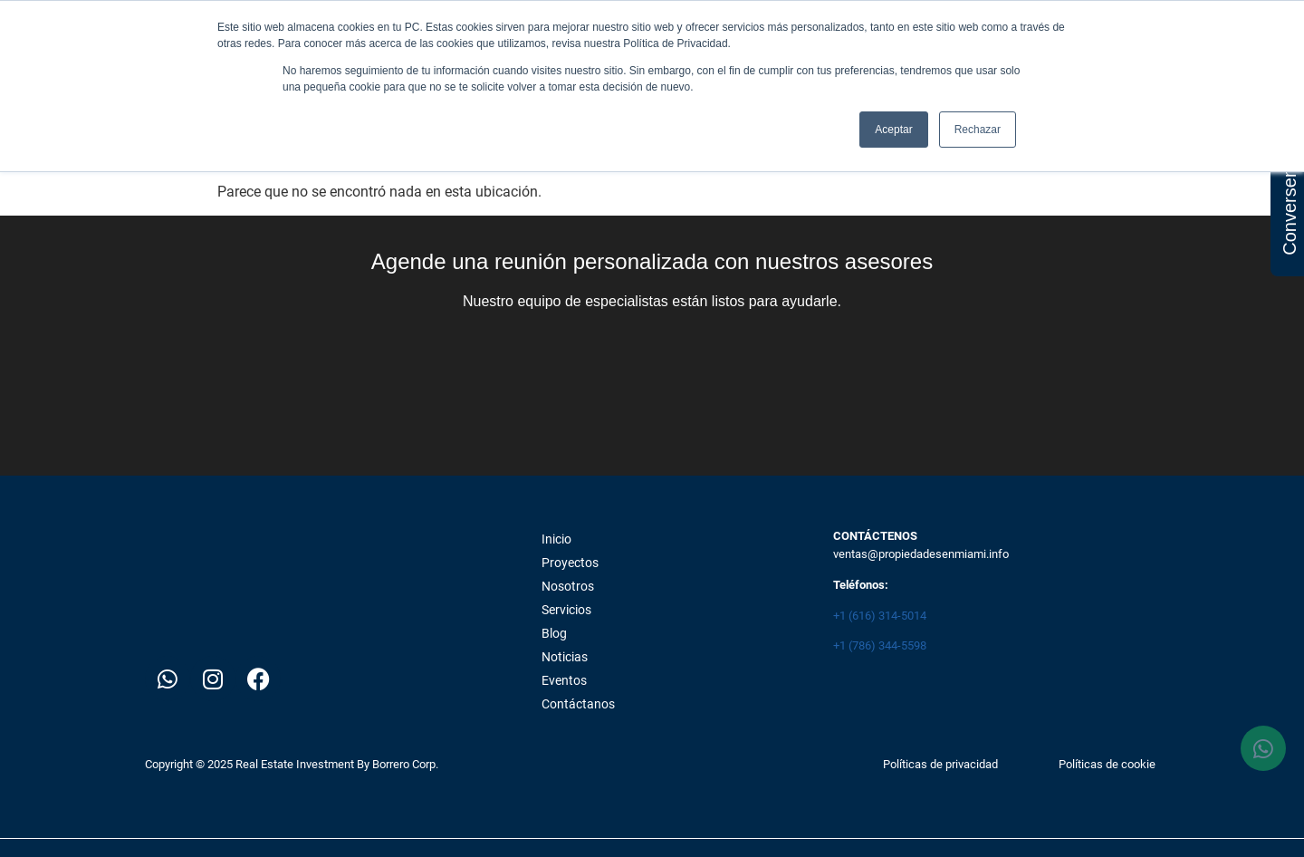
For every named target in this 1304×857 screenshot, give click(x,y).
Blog (554, 633)
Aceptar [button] (893, 129)
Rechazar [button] (977, 129)
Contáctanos (578, 704)
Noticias (565, 657)
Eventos (564, 680)
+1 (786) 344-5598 (879, 645)
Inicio (556, 539)
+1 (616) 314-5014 (879, 615)
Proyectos (570, 562)
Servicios (566, 609)
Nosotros (568, 586)
